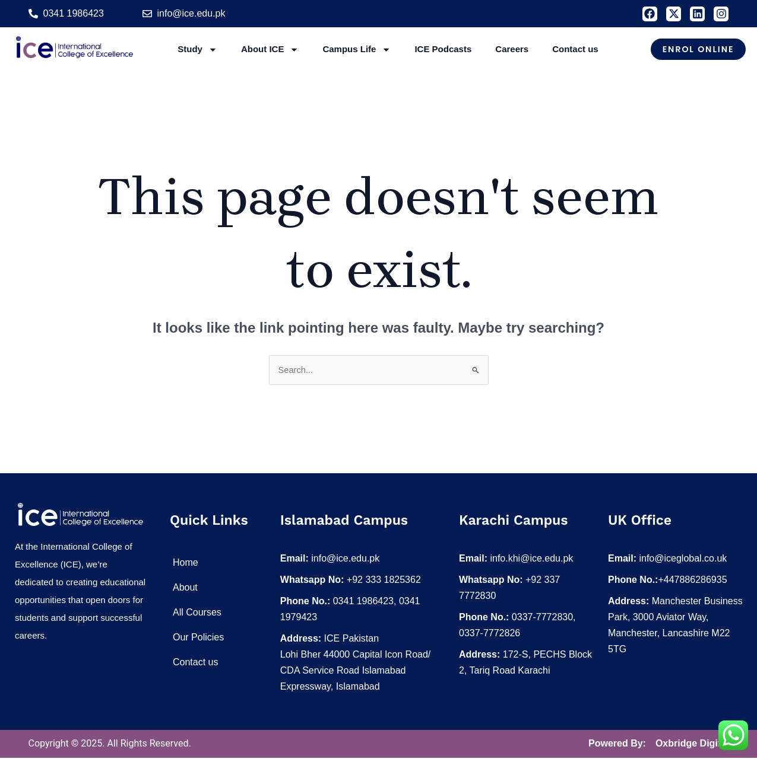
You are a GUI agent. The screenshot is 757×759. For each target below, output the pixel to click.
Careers (511, 49)
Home (185, 564)
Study (197, 49)
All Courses (197, 613)
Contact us (575, 49)
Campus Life (356, 49)
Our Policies (198, 638)
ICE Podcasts (442, 49)
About (185, 588)
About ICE (270, 49)
